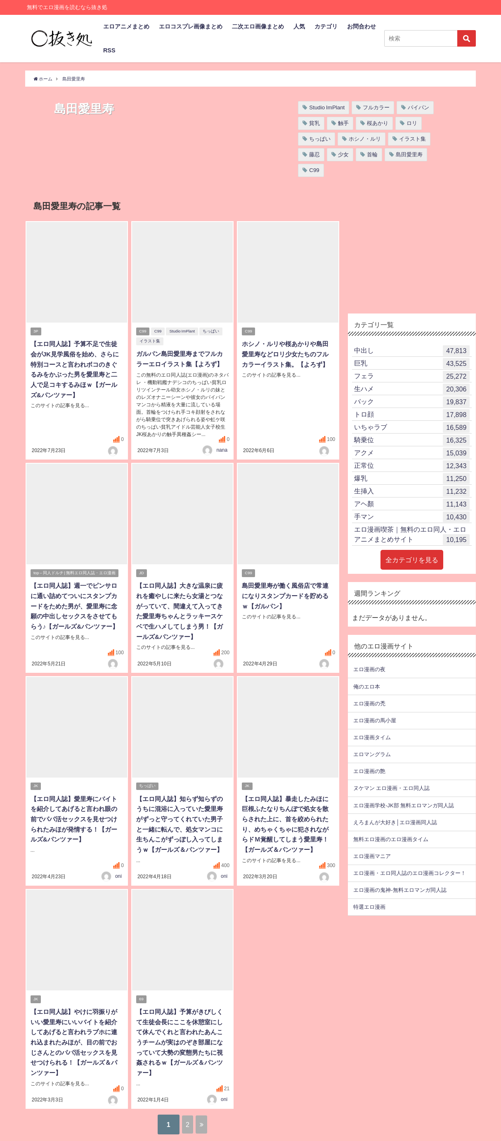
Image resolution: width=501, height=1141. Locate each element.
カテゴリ (326, 26)
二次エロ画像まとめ (258, 26)
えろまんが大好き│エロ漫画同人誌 (395, 822)
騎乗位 (412, 440)
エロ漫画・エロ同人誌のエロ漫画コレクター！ (409, 873)
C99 (314, 170)
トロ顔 (412, 414)
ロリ (411, 123)
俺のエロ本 (366, 686)
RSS (109, 50)
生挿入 (412, 491)
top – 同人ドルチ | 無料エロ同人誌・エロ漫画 (75, 573)
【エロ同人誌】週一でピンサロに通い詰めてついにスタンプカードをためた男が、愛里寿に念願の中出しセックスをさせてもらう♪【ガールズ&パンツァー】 (77, 605)
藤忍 (314, 154)
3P (36, 332)
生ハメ (412, 389)
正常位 (412, 465)
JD (141, 573)
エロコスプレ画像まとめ (190, 26)
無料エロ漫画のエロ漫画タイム (390, 839)
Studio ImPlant (327, 107)
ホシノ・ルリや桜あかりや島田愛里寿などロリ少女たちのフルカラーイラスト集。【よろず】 (287, 354)
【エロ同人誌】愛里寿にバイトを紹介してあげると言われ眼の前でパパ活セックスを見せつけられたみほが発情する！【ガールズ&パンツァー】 (76, 817)
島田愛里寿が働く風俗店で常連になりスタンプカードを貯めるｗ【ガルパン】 (287, 595)
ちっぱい (320, 138)
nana (221, 449)
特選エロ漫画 (369, 907)
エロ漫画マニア (372, 856)
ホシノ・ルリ (365, 138)
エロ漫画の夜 (369, 669)
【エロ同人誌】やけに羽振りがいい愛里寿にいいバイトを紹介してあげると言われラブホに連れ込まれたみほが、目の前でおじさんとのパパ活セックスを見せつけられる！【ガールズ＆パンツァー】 (76, 1038)
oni (118, 872)
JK (36, 784)
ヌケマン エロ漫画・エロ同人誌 (391, 788)
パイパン (418, 107)
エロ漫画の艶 (369, 771)
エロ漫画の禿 (369, 703)
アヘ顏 (412, 504)
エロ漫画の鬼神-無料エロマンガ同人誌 (399, 890)
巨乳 (412, 363)
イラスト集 (412, 138)
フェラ (412, 376)
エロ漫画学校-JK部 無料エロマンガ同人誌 (403, 805)
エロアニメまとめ (126, 26)
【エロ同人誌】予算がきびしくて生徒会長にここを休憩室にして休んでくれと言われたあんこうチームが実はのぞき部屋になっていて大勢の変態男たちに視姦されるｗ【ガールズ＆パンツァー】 (181, 1038)
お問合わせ (361, 26)
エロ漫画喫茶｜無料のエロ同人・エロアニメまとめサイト (412, 535)
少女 (343, 154)
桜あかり (377, 123)
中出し (412, 350)
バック (412, 401)
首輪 (372, 154)
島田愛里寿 (409, 154)
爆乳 (412, 478)
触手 (343, 123)
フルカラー (376, 107)
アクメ (412, 453)
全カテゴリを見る (411, 559)
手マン (412, 517)
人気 (299, 26)
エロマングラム (372, 754)
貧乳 (314, 123)
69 (141, 995)
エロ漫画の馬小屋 (374, 720)
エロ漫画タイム (372, 737)
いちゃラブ (412, 427)
